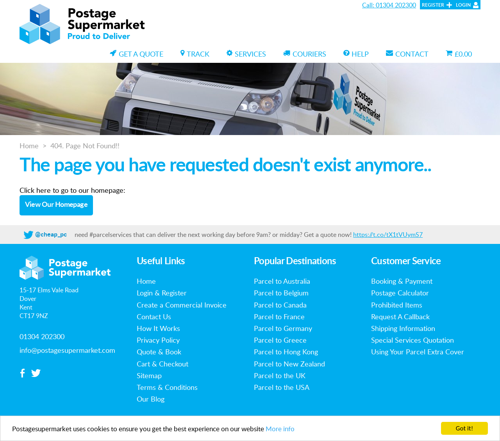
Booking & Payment (401, 281)
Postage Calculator (400, 292)
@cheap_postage (58, 234)
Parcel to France (279, 316)
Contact (407, 54)
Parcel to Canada (280, 304)
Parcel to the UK (279, 375)
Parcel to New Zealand (289, 363)
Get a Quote (136, 54)
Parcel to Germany (283, 328)
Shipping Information (403, 328)
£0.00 (459, 54)
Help (356, 54)
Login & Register (162, 292)
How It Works (158, 328)
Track (194, 54)
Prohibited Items (396, 304)
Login (463, 5)
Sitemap (149, 375)
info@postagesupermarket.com (67, 350)
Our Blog (150, 399)
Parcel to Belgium (281, 292)
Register (433, 5)
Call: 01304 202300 (389, 5)
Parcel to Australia (282, 281)
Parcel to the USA (281, 387)
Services (246, 54)
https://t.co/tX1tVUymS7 (388, 234)
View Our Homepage (56, 204)
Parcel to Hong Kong (286, 351)
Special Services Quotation (412, 340)
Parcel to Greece (280, 340)
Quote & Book (159, 351)
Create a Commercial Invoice (182, 304)
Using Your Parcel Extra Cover (417, 351)
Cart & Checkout (162, 363)
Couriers (304, 54)
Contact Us (154, 316)
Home (29, 145)
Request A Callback (400, 316)
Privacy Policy (158, 340)
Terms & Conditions (167, 387)
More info (280, 429)
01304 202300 (42, 336)
